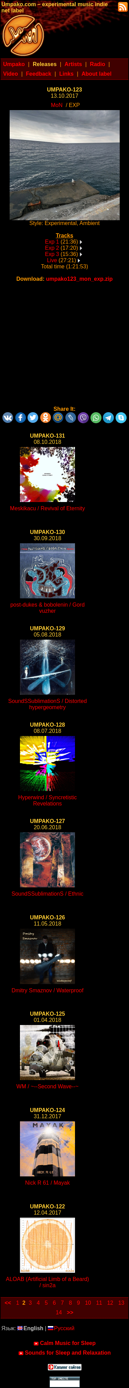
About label (96, 74)
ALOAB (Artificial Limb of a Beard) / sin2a (47, 1282)
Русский (61, 1328)
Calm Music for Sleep (64, 1343)
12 (110, 1303)
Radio (97, 64)
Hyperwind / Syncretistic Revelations (47, 800)
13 (121, 1303)
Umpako (14, 64)
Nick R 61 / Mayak (47, 1183)
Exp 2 (52, 248)
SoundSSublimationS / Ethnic (47, 894)
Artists (73, 64)
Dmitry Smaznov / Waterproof (47, 990)
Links (66, 74)
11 (99, 1303)
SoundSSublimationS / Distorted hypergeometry (47, 704)
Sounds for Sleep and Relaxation (64, 1353)
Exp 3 (52, 254)
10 (88, 1303)
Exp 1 (52, 242)
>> (70, 1312)
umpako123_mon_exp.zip (79, 279)
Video (10, 74)
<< (8, 1303)
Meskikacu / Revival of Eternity (47, 508)
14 (59, 1312)
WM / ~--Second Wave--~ (48, 1086)
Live (52, 260)
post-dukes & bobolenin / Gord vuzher (47, 608)
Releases (44, 64)
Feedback (38, 74)
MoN (57, 105)
